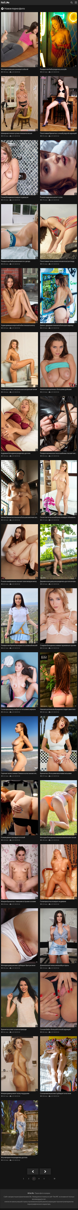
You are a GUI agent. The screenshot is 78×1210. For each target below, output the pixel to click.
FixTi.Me (5, 2)
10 (54, 1178)
